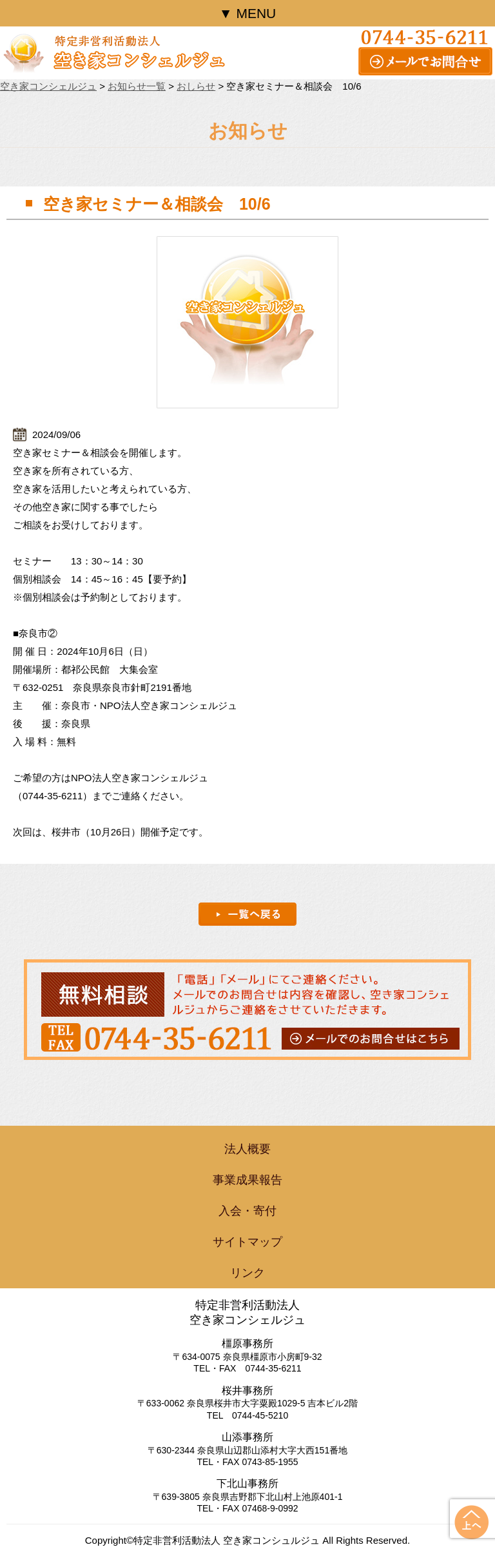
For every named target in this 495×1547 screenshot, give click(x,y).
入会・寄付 (247, 1210)
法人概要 (247, 1149)
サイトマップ (247, 1241)
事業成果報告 (247, 1179)
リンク (247, 1272)
